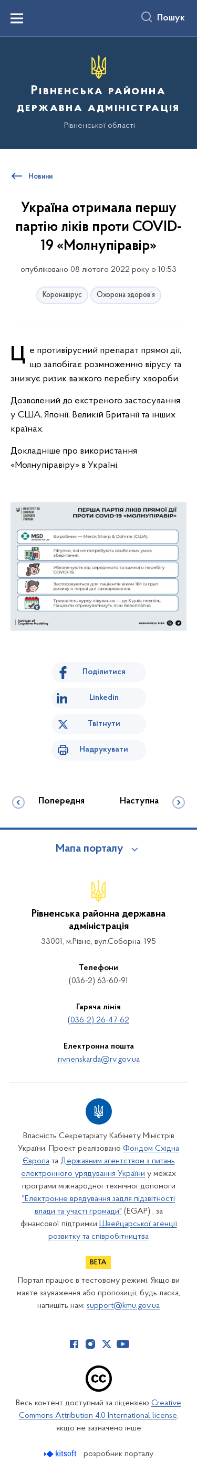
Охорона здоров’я (126, 295)
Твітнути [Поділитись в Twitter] (104, 724)
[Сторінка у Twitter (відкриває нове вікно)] (106, 1344)
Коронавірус (62, 295)
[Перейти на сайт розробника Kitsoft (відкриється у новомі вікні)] (61, 1454)
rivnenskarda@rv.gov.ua (99, 1059)
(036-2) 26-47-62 (98, 1020)
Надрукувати (103, 749)
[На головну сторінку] (98, 91)
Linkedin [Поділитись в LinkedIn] (104, 697)
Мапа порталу (89, 849)
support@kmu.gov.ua (123, 1306)
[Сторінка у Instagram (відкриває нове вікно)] (90, 1344)
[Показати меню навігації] (16, 18)
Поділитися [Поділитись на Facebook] (104, 672)
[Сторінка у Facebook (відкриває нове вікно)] (74, 1344)
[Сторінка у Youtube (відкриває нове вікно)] (123, 1344)
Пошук (171, 18)
